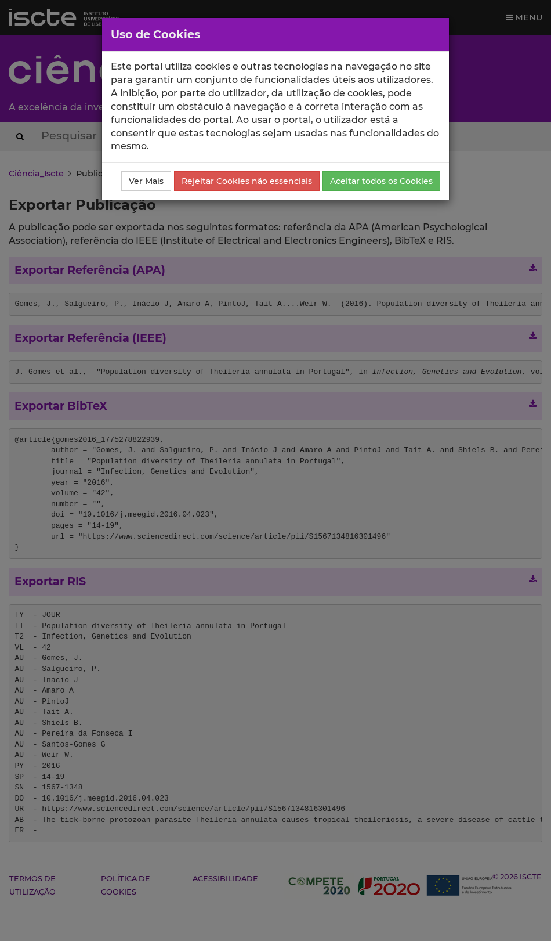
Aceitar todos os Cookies (381, 181)
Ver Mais (146, 181)
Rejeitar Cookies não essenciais (247, 181)
